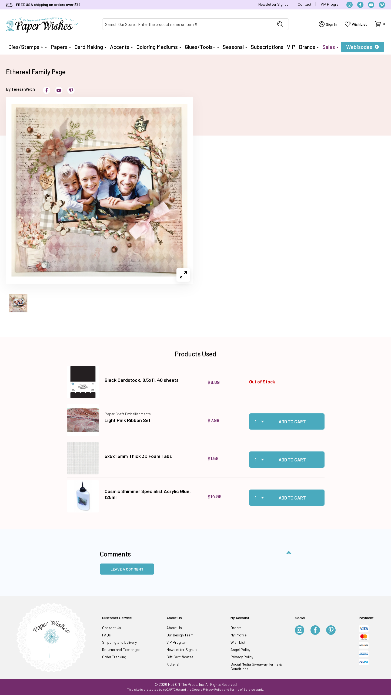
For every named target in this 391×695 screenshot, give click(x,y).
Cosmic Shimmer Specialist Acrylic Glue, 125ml (148, 494)
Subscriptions (267, 46)
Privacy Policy (241, 656)
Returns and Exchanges (121, 649)
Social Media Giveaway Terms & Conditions (256, 666)
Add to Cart (292, 421)
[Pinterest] (382, 5)
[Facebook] (360, 5)
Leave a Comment (127, 569)
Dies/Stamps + (27, 46)
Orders (236, 627)
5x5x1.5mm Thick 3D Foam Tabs (138, 456)
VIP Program (331, 4)
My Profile (238, 635)
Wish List (238, 642)
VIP (291, 46)
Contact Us (111, 627)
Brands (309, 46)
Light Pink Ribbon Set (128, 420)
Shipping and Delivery (119, 642)
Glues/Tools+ (202, 46)
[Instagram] (349, 5)
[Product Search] (187, 24)
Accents (121, 46)
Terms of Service (242, 689)
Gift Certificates (179, 656)
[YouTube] (371, 5)
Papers (61, 46)
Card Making (90, 46)
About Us (174, 627)
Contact (305, 4)
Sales (330, 46)
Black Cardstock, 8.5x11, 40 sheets (142, 380)
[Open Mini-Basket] (380, 24)
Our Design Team (179, 635)
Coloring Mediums (158, 46)
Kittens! (172, 664)
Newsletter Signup (273, 4)
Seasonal (235, 46)
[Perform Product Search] (280, 24)
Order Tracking (114, 656)
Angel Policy (240, 649)
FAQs (106, 635)
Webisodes (362, 46)
